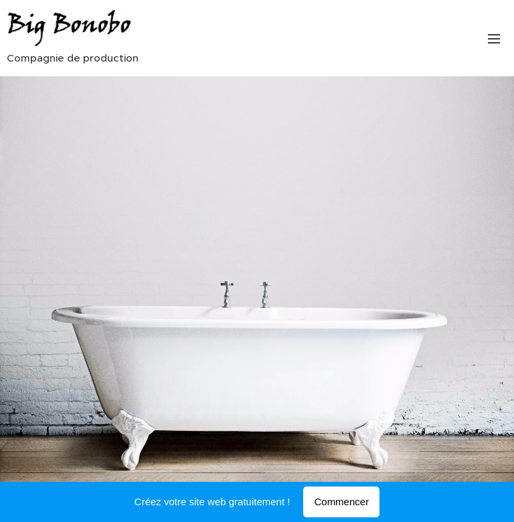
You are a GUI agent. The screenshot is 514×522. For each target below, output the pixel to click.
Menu (494, 38)
